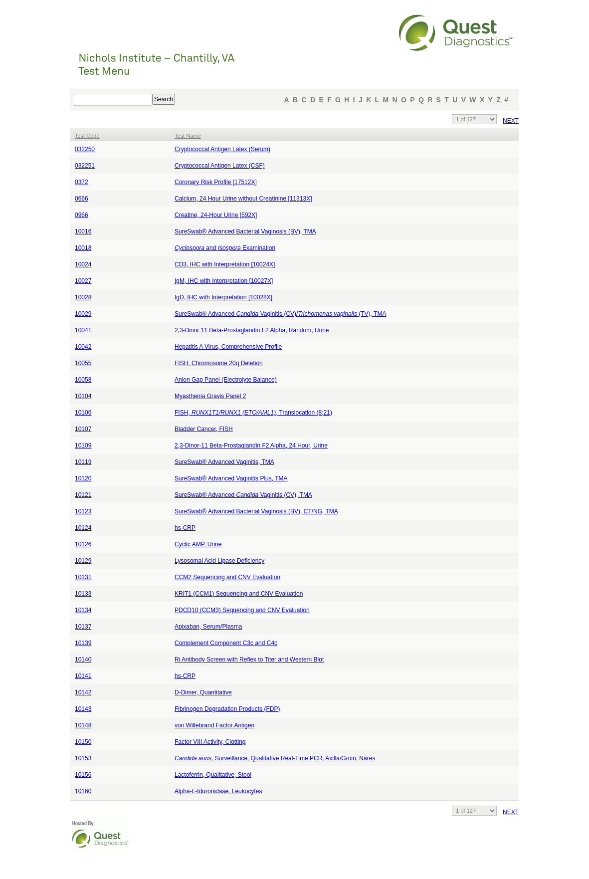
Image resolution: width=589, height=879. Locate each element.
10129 (83, 560)
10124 (83, 527)
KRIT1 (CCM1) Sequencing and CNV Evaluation (239, 593)
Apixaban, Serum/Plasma (208, 626)
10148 (83, 725)
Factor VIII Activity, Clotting (210, 741)
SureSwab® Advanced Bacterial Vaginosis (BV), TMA (245, 231)
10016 (83, 231)
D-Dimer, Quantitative (203, 692)
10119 (83, 461)
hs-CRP (185, 527)
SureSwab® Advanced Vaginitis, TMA (224, 461)
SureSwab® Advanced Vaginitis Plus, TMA (231, 478)
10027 (83, 280)
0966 (81, 215)
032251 (85, 165)
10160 (83, 791)
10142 (83, 692)
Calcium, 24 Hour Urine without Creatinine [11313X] (243, 198)
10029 (83, 313)
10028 (83, 297)
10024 (83, 264)
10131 (83, 577)
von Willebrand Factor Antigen (214, 725)
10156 (83, 774)
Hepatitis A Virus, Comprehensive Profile (228, 346)
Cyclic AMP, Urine (198, 544)
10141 (83, 675)
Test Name (188, 136)
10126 (83, 544)
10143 (83, 708)
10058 (83, 379)
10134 (83, 610)
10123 (83, 511)
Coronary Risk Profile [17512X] (216, 182)
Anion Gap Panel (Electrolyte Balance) (226, 379)
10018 (83, 247)
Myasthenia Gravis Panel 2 (210, 396)
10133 (83, 593)
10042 (83, 346)
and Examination (225, 247)
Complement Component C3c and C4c (226, 643)
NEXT (511, 120)
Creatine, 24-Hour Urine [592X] (216, 215)
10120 (83, 478)
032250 (85, 149)
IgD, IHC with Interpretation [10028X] (223, 297)
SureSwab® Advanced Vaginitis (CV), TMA (243, 494)
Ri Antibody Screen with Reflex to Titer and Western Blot (249, 659)
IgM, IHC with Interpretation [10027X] (224, 280)
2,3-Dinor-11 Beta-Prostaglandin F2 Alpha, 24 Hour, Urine (251, 445)
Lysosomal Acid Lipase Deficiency (219, 560)
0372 (81, 182)
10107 (83, 429)
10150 (83, 741)
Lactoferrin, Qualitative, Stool (213, 774)
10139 (83, 643)
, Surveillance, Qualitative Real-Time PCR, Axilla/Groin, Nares (275, 758)
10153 (83, 758)
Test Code (87, 136)
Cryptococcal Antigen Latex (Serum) (222, 149)
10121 (83, 494)
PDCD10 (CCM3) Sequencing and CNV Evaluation (242, 610)
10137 (83, 626)
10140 (83, 659)
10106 (83, 412)
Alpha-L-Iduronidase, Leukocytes (218, 791)
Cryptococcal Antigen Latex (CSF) (220, 165)
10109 (83, 445)
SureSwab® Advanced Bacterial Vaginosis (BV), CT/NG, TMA (256, 511)
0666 (81, 198)
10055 (83, 363)
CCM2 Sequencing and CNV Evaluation (227, 577)
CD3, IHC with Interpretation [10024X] (225, 264)
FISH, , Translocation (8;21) (253, 412)
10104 (83, 396)
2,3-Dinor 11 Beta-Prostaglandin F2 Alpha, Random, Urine (252, 330)
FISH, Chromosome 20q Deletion (219, 363)
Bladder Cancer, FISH (204, 429)
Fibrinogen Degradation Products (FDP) (227, 708)
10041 (83, 330)
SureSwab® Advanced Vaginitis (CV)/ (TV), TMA (280, 313)
